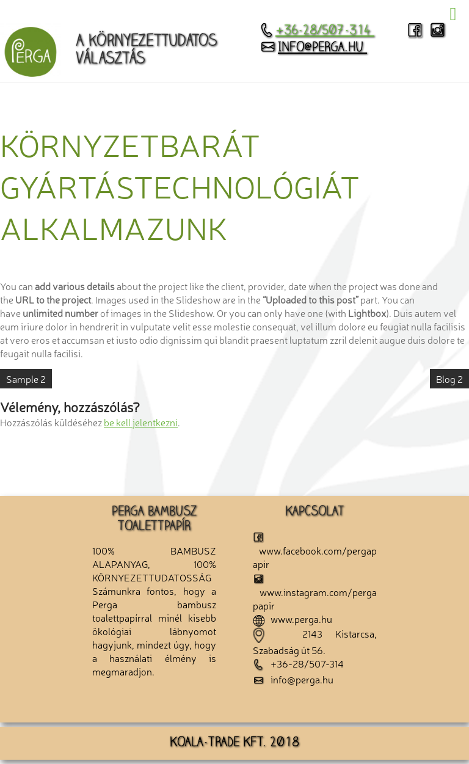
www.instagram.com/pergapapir (315, 592)
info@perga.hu (313, 48)
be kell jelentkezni (141, 422)
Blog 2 (449, 378)
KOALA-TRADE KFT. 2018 (234, 743)
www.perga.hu (292, 618)
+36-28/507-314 (317, 31)
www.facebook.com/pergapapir (315, 550)
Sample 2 (26, 378)
